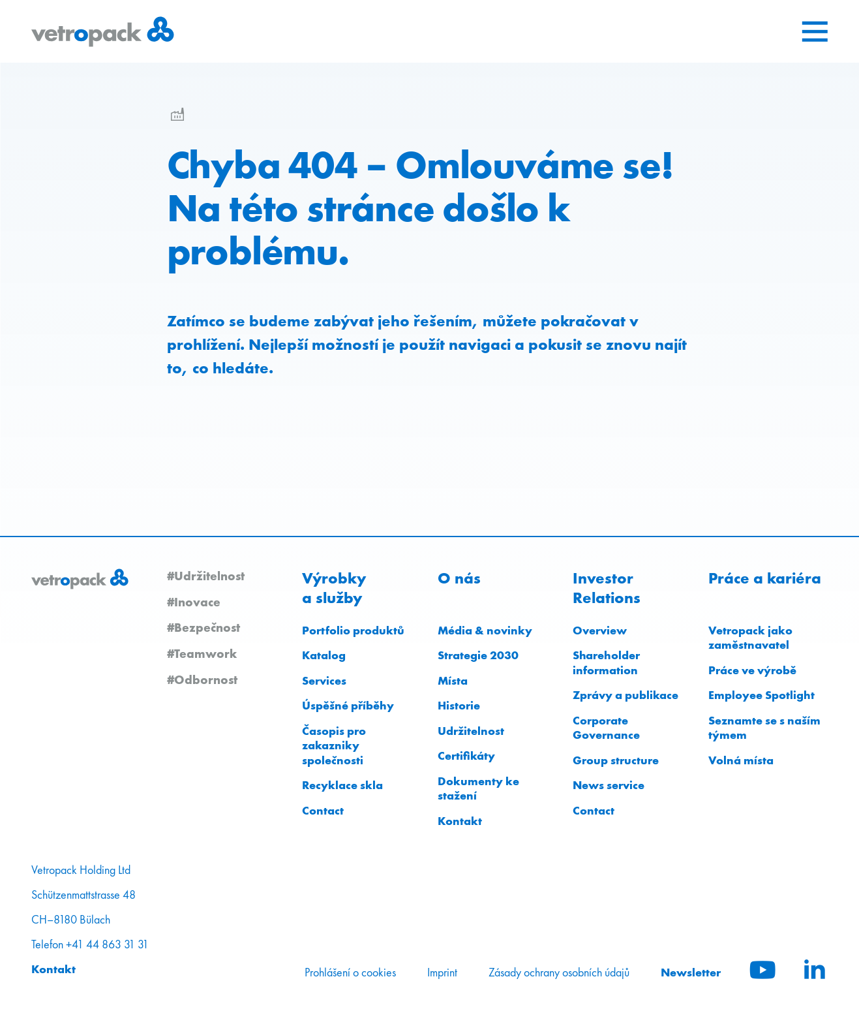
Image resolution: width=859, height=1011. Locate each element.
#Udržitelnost (206, 575)
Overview (600, 630)
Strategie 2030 (478, 654)
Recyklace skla (342, 784)
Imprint (442, 972)
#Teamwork (202, 653)
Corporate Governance (606, 728)
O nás (459, 578)
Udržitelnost (471, 730)
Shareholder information (606, 662)
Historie (459, 705)
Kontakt (460, 820)
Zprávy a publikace (625, 694)
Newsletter (691, 972)
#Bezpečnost (203, 627)
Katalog (324, 654)
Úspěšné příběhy (348, 705)
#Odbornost (202, 679)
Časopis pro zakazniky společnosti (334, 745)
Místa (453, 680)
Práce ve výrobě (752, 669)
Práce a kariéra (764, 578)
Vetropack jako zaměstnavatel (750, 638)
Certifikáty (466, 755)
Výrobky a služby (334, 588)
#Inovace (193, 602)
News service (608, 784)
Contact (323, 810)
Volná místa (741, 760)
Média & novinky (485, 630)
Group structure (616, 760)
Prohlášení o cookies (350, 972)
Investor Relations (606, 588)
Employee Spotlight (761, 694)
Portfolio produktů (353, 630)
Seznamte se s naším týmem (764, 728)
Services (324, 680)
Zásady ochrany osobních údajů (559, 972)
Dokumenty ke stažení (478, 788)
